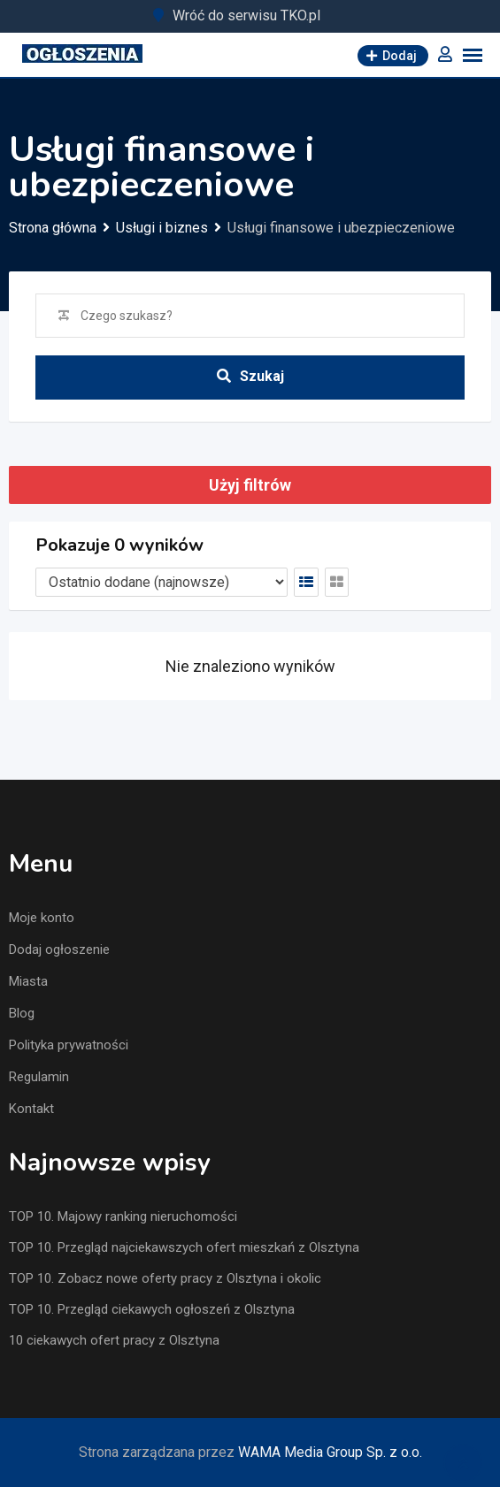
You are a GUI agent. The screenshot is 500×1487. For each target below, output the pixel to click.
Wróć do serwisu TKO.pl (246, 15)
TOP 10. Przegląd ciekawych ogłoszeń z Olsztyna (152, 1309)
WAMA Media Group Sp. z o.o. (330, 1452)
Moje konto (41, 918)
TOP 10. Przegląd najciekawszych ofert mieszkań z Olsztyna (184, 1247)
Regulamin (39, 1077)
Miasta (28, 981)
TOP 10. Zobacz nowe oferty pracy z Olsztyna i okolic (165, 1278)
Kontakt (31, 1109)
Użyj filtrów (250, 485)
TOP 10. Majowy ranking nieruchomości (123, 1216)
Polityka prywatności (68, 1045)
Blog (22, 1013)
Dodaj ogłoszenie (59, 949)
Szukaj (250, 376)
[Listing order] (161, 582)
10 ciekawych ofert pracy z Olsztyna (114, 1340)
